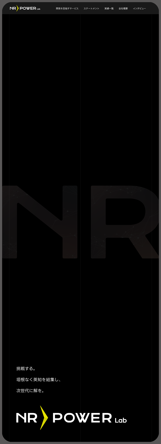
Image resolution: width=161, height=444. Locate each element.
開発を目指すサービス (67, 8)
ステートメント (91, 8)
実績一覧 (109, 8)
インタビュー (139, 8)
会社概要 (123, 8)
